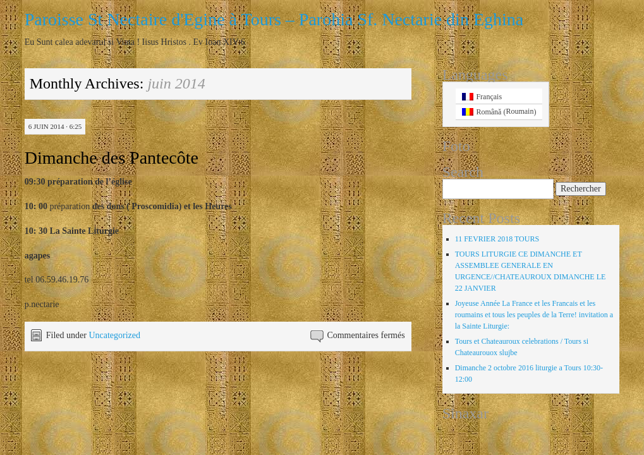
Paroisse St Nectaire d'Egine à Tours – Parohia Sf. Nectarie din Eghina (274, 19)
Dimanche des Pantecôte (111, 157)
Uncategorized (114, 335)
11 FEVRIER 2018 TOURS (497, 238)
